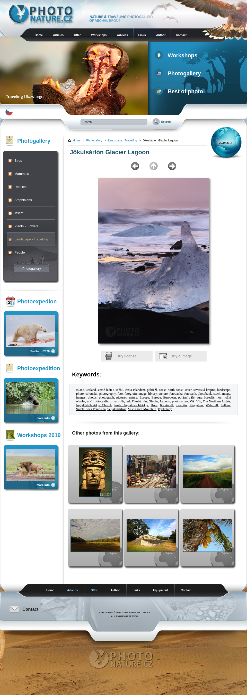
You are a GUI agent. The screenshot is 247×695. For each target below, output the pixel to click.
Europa (156, 397)
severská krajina (204, 390)
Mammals (21, 174)
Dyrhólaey (165, 409)
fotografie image (136, 393)
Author (161, 35)
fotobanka (175, 393)
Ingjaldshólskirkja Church (94, 405)
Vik (198, 401)
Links (142, 35)
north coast (175, 390)
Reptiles (20, 187)
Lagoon (165, 401)
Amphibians (23, 200)
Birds (18, 161)
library (152, 393)
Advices (122, 35)
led (128, 401)
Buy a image (181, 356)
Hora (154, 405)
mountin (181, 405)
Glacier (153, 401)
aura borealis (205, 397)
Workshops (99, 35)
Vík (192, 401)
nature (133, 397)
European (169, 397)
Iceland (91, 390)
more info (43, 418)
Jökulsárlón (139, 401)
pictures (121, 397)
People (19, 252)
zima (113, 401)
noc (219, 397)
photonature (180, 401)
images (80, 397)
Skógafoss (196, 405)
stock (217, 393)
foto (120, 393)
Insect (18, 213)
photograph (106, 397)
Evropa (144, 397)
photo (80, 393)
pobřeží (152, 390)
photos (92, 397)
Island (80, 390)
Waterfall (212, 405)
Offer (77, 35)
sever (188, 390)
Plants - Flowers (26, 226)
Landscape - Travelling (31, 239)
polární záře (186, 397)
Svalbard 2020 (40, 351)
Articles (58, 35)
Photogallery (179, 73)
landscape (223, 390)
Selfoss (225, 405)
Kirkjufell (166, 405)
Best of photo (180, 91)
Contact (181, 35)
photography (107, 393)
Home (39, 35)
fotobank (190, 393)
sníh (121, 401)
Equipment (160, 590)
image (226, 393)
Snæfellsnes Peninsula (91, 409)
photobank (205, 393)
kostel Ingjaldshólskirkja (131, 405)
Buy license (127, 356)
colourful (91, 393)
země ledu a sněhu (110, 390)
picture (163, 393)
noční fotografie (97, 401)
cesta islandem (135, 390)
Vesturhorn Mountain (142, 409)
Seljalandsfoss (116, 409)
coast (162, 390)
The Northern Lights (216, 401)
